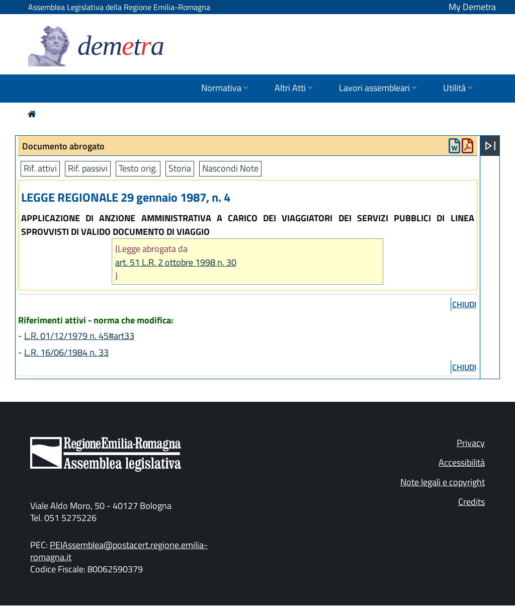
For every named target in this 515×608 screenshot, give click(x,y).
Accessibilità (462, 462)
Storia (179, 168)
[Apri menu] (490, 146)
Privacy (471, 443)
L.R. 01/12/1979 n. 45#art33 (79, 335)
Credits (471, 501)
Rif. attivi (40, 168)
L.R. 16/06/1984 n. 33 (66, 352)
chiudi (464, 304)
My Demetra (472, 7)
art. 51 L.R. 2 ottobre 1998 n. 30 (175, 262)
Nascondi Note (230, 168)
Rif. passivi (88, 168)
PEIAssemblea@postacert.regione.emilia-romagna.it (119, 551)
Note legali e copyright (442, 482)
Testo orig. (138, 168)
